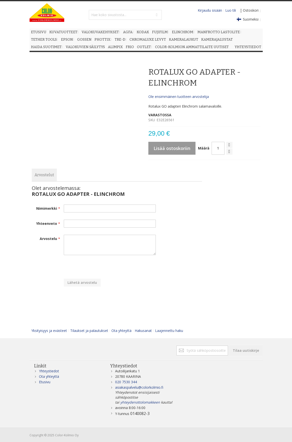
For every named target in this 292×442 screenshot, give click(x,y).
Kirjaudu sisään (210, 10)
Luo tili (230, 10)
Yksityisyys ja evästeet (49, 330)
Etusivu (44, 382)
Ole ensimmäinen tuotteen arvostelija (178, 96)
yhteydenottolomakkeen (140, 402)
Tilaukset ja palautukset (89, 330)
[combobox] (125, 15)
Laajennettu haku (169, 330)
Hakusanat (143, 330)
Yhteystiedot (49, 371)
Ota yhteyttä (121, 330)
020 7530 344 (126, 382)
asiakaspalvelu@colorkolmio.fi (139, 387)
